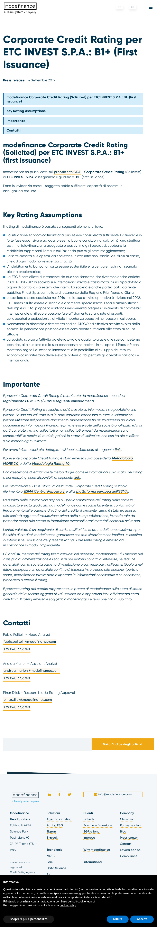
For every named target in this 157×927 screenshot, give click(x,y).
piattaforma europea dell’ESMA (102, 491)
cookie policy (68, 905)
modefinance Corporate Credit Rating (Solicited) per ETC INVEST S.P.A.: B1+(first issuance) (72, 99)
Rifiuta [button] (117, 919)
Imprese (89, 837)
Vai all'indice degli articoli (123, 744)
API (49, 874)
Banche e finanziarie (97, 825)
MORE (51, 856)
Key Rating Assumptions (26, 111)
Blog (123, 831)
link (117, 450)
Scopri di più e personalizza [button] (28, 919)
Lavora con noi (130, 850)
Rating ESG (55, 825)
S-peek (52, 837)
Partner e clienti (131, 825)
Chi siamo (127, 819)
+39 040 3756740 (16, 649)
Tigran (51, 831)
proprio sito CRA (67, 172)
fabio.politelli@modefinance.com (29, 641)
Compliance (128, 856)
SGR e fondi (91, 831)
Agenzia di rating (59, 819)
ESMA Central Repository (44, 491)
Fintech (88, 819)
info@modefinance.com (113, 794)
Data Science (56, 868)
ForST (51, 862)
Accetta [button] (142, 919)
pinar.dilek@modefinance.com (27, 700)
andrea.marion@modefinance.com (31, 670)
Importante (16, 121)
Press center (129, 837)
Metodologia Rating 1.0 (51, 463)
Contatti (14, 130)
